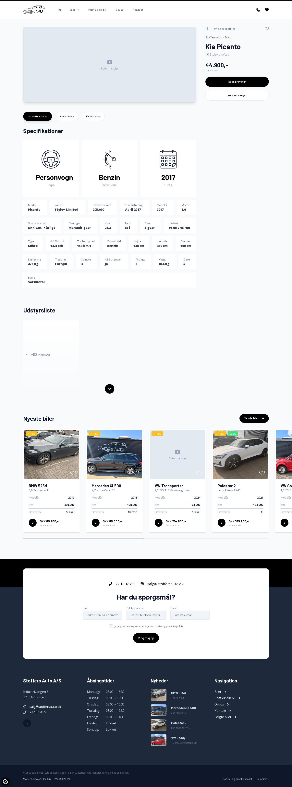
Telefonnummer (135, 609)
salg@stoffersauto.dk (161, 584)
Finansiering (93, 116)
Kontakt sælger (237, 95)
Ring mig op (146, 639)
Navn (85, 609)
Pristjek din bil (97, 9)
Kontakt (138, 9)
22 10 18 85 (121, 584)
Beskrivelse (67, 116)
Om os (119, 9)
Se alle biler (254, 419)
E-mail (173, 609)
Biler (228, 37)
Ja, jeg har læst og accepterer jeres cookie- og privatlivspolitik (149, 627)
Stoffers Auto (213, 37)
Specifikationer (37, 116)
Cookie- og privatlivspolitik (237, 779)
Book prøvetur (237, 81)
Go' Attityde (262, 779)
